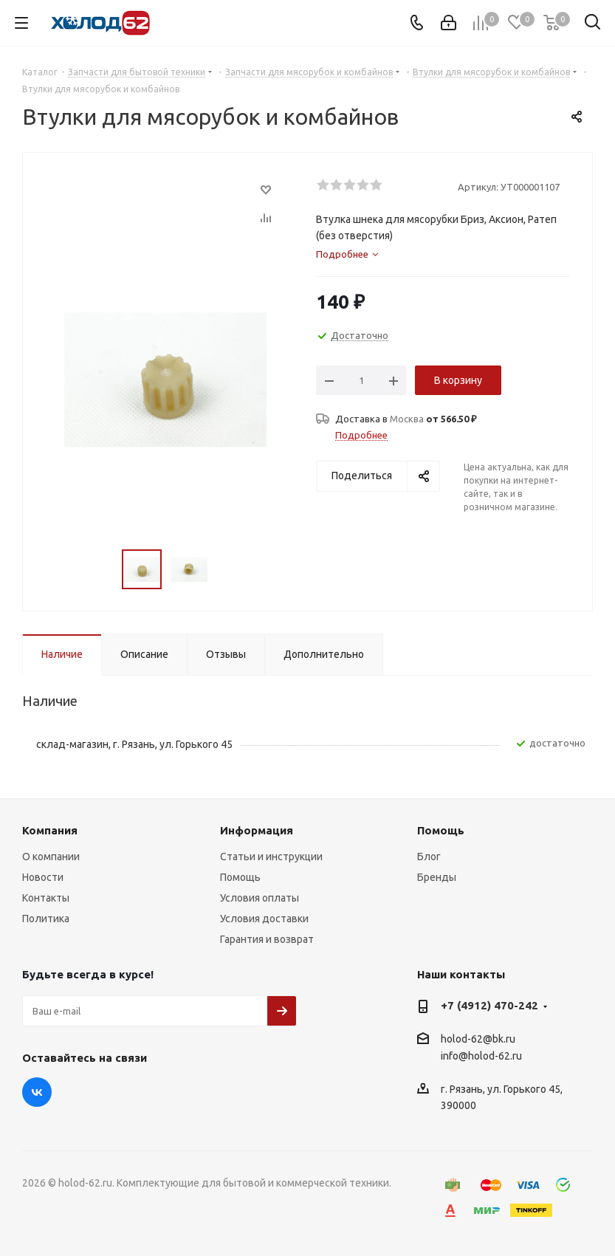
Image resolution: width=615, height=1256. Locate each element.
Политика (45, 918)
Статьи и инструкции (271, 856)
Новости (42, 877)
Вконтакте (37, 1092)
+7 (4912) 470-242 (489, 1005)
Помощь (240, 877)
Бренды (436, 877)
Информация (256, 830)
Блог (429, 856)
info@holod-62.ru (481, 1057)
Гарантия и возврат (267, 939)
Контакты (45, 898)
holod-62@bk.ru (478, 1039)
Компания (50, 830)
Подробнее (361, 435)
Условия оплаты (259, 898)
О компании (51, 856)
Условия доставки (264, 918)
